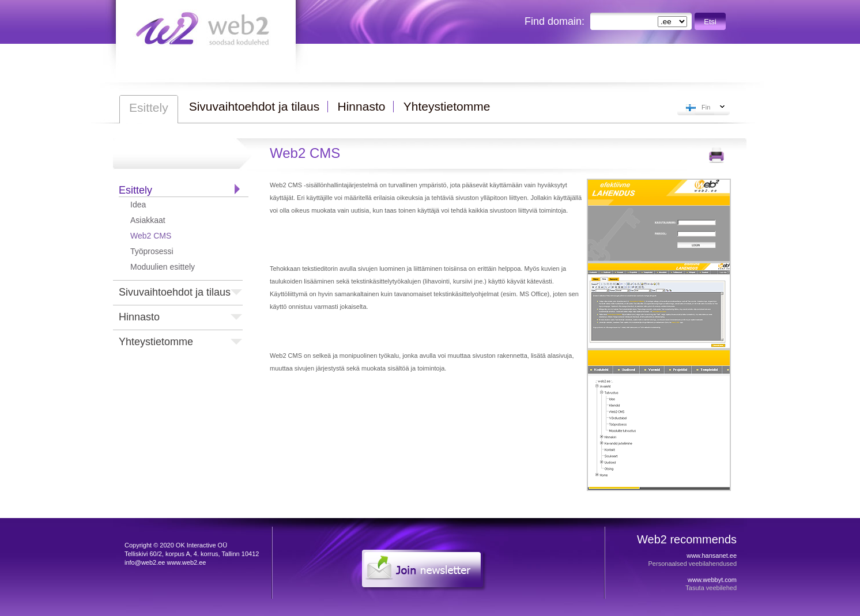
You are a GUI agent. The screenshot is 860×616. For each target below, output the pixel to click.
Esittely (135, 190)
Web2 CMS (150, 235)
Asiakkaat (147, 220)
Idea (138, 204)
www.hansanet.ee (712, 555)
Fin (705, 107)
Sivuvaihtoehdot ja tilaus (175, 292)
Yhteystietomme (156, 341)
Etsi (710, 21)
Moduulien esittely (162, 266)
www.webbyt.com (712, 579)
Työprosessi (151, 251)
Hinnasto (139, 317)
